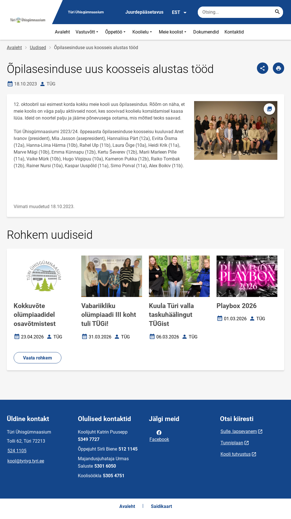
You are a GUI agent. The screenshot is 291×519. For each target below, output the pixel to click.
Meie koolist (173, 32)
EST (179, 12)
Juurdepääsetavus (144, 12)
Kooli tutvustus (236, 454)
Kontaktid (234, 32)
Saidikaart (161, 506)
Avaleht (62, 32)
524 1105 (16, 450)
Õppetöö (116, 32)
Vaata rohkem (37, 358)
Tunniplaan (232, 442)
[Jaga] (262, 68)
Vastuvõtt (87, 32)
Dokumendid (206, 32)
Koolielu (142, 32)
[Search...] (277, 12)
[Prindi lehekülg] (278, 68)
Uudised (38, 47)
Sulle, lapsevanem (239, 431)
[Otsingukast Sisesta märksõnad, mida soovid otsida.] (240, 12)
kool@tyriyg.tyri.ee (25, 461)
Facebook (159, 435)
